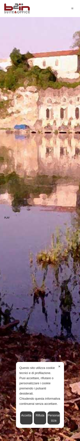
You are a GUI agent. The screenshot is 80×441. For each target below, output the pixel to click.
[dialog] (40, 395)
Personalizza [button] (54, 418)
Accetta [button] (26, 415)
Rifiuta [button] (40, 415)
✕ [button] (59, 366)
